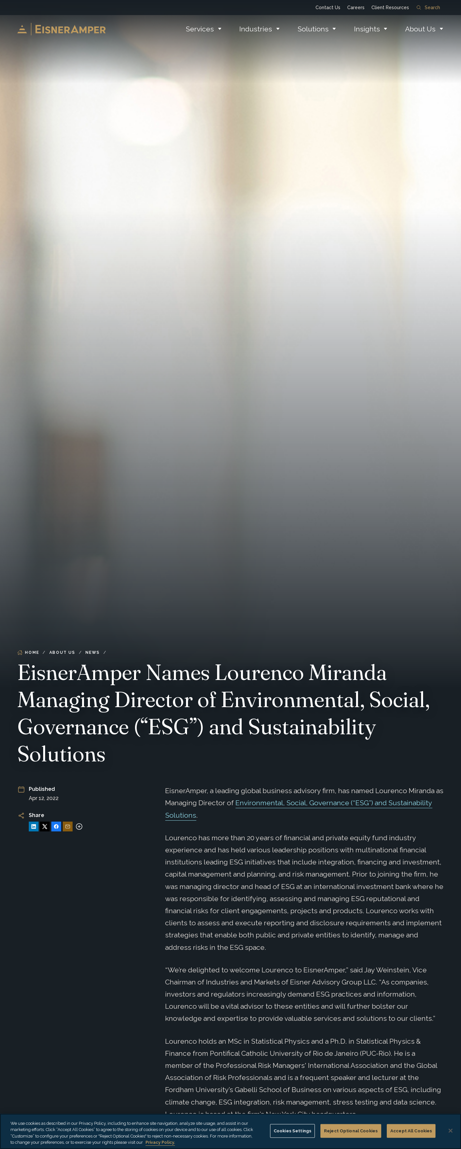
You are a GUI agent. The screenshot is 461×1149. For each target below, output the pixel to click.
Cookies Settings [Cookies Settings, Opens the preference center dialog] (292, 1130)
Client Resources (390, 7)
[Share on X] (45, 826)
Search (428, 7)
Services (200, 29)
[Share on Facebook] (56, 826)
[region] (230, 1131)
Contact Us (328, 7)
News (92, 652)
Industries (255, 29)
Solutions (313, 29)
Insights (367, 29)
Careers (356, 7)
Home (28, 652)
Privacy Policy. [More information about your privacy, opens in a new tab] (160, 1142)
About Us (420, 29)
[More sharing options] (79, 826)
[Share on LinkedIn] (34, 826)
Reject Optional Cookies (351, 1130)
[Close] (450, 1130)
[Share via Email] (68, 826)
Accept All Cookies (411, 1130)
